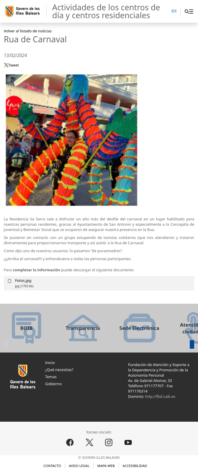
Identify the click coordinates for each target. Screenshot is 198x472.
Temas (51, 376)
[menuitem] (191, 11)
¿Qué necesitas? (59, 369)
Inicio (50, 362)
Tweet (13, 65)
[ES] (174, 11)
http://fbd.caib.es (160, 396)
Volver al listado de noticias (28, 31)
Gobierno (53, 383)
